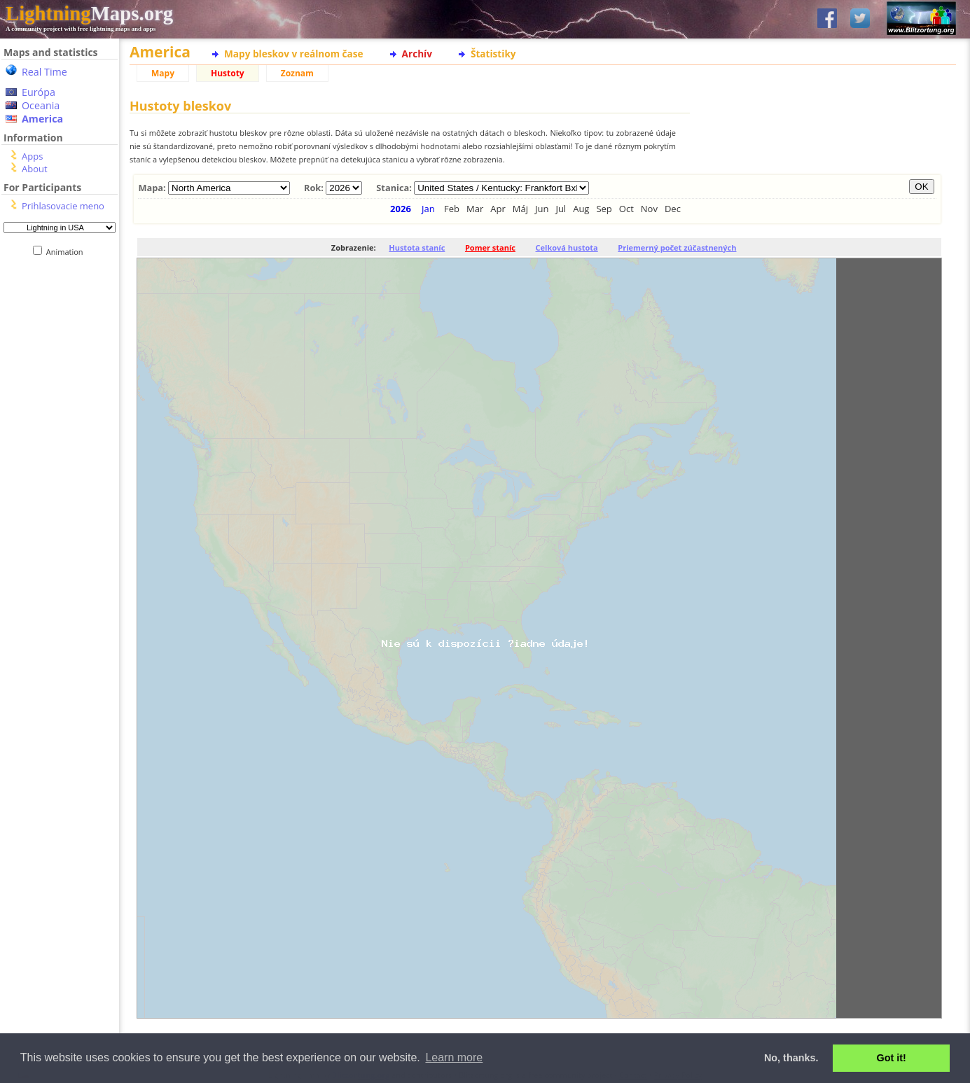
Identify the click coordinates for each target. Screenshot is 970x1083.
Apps (32, 156)
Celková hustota (567, 247)
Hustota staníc (417, 247)
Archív (417, 53)
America (42, 118)
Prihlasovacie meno (63, 206)
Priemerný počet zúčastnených (677, 247)
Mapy (162, 73)
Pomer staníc (490, 247)
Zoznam (297, 73)
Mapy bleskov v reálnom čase (293, 53)
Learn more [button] (454, 1057)
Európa (38, 92)
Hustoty (227, 73)
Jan (428, 208)
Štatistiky (493, 53)
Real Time (44, 71)
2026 (400, 208)
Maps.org (89, 13)
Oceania (41, 105)
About (35, 168)
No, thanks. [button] (791, 1057)
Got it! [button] (891, 1057)
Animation (67, 251)
